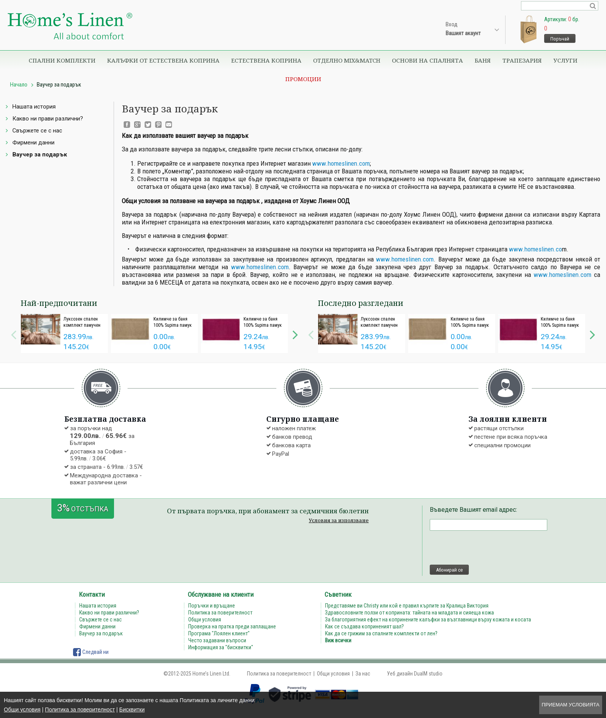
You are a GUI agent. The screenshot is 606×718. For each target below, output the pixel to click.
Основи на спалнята (427, 60)
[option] (64, 333)
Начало (18, 84)
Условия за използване (339, 520)
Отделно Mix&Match (346, 60)
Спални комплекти (62, 60)
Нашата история (34, 106)
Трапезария (522, 60)
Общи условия (22, 709)
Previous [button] (13, 334)
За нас (363, 673)
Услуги (565, 60)
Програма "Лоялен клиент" (219, 633)
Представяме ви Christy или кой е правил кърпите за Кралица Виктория (407, 606)
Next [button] (295, 334)
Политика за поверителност (80, 709)
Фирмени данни (33, 142)
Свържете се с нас (37, 130)
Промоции (303, 79)
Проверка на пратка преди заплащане (232, 626)
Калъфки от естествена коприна (163, 60)
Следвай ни (91, 652)
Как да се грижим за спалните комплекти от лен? (381, 633)
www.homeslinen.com (341, 163)
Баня (483, 60)
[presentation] (488, 548)
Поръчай (559, 39)
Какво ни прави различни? (47, 118)
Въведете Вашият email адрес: (473, 509)
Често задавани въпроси (217, 640)
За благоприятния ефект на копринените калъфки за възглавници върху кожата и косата (428, 619)
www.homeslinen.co (535, 249)
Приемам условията (570, 705)
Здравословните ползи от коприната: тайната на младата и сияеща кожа (409, 612)
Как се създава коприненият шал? (364, 626)
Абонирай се (449, 570)
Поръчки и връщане (211, 606)
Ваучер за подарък (39, 154)
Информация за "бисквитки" (220, 647)
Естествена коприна (266, 60)
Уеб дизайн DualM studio (415, 673)
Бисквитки (132, 709)
